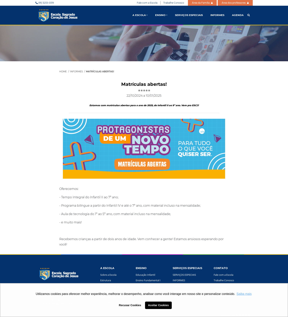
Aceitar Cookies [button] (158, 305)
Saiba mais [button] (244, 293)
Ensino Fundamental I (148, 280)
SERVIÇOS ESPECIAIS (189, 15)
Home (63, 71)
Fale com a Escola (147, 2)
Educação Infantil (145, 274)
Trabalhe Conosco (173, 2)
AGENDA (238, 15)
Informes (76, 71)
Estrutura (105, 280)
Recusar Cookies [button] (130, 305)
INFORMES (217, 15)
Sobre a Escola (108, 274)
